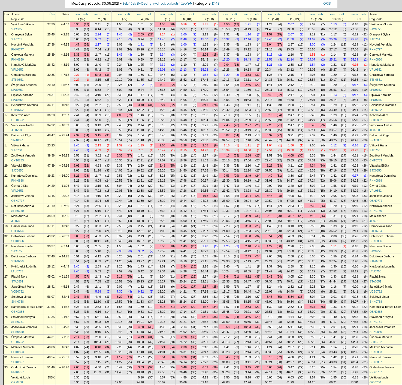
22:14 (290, 59)
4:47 (77, 44)
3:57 (291, 216)
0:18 (355, 24)
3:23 (119, 256)
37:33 (333, 311)
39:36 (51, 155)
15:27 (183, 29)
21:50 (290, 39)
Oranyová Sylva (21, 34)
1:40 (226, 95)
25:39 (51, 54)
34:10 (333, 190)
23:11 (247, 79)
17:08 (204, 29)
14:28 (183, 271)
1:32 (226, 34)
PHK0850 (17, 59)
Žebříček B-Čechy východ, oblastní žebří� (157, 3)
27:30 (51, 24)
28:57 (311, 79)
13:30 (140, 200)
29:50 (204, 140)
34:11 (51, 105)
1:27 (248, 286)
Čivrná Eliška (19, 185)
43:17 (333, 200)
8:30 (77, 377)
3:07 (119, 135)
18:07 (204, 130)
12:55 (97, 352)
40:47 (269, 140)
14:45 (118, 372)
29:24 (269, 261)
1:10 (184, 64)
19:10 (183, 261)
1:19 (184, 105)
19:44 (183, 200)
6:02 (205, 367)
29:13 (269, 231)
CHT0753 (17, 160)
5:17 (162, 306)
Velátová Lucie (20, 377)
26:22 (311, 271)
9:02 (141, 251)
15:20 (118, 352)
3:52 (162, 236)
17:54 (269, 150)
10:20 (140, 220)
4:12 (312, 195)
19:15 (161, 321)
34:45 (247, 241)
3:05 (77, 246)
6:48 (162, 165)
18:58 (225, 29)
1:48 (205, 246)
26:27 (333, 69)
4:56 (162, 155)
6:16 (270, 115)
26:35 (225, 281)
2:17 (98, 44)
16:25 (204, 99)
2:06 (312, 74)
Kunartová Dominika (24, 175)
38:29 (311, 352)
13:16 (161, 49)
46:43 (269, 331)
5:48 (98, 74)
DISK (51, 377)
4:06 (291, 357)
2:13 (248, 135)
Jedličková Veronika (24, 327)
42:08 (225, 382)
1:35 (226, 44)
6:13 (98, 130)
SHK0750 (17, 210)
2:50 (119, 105)
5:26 (270, 165)
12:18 (118, 321)
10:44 (118, 200)
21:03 (204, 160)
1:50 (226, 24)
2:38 (291, 64)
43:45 (51, 195)
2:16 (291, 54)
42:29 (290, 321)
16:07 (140, 241)
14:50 (183, 89)
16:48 (183, 120)
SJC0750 (17, 251)
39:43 (333, 352)
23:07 (333, 150)
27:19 (247, 261)
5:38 (98, 89)
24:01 (161, 352)
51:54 (290, 331)
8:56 (119, 130)
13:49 (118, 342)
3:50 (162, 115)
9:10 (98, 331)
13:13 (183, 69)
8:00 (270, 377)
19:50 (290, 150)
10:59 (118, 180)
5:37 (312, 306)
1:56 (291, 145)
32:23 (290, 231)
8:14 (119, 311)
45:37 (311, 321)
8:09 (119, 59)
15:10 (161, 311)
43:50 (247, 331)
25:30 (269, 190)
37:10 (247, 140)
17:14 (183, 311)
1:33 (334, 276)
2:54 (226, 236)
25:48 (51, 34)
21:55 (311, 150)
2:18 (248, 246)
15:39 (225, 150)
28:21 (333, 291)
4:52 (77, 276)
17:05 (161, 231)
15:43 (204, 59)
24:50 (183, 170)
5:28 (98, 291)
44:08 (290, 140)
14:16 (183, 49)
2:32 (162, 64)
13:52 (118, 281)
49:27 (311, 372)
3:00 (77, 125)
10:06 (118, 190)
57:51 (51, 327)
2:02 (270, 185)
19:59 (161, 241)
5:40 (98, 251)
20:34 (269, 69)
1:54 (312, 64)
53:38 (311, 301)
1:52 (205, 74)
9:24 (141, 39)
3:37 (270, 135)
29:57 (290, 220)
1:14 (248, 34)
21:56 (204, 110)
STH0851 (17, 79)
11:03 (97, 372)
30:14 (225, 170)
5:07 (226, 135)
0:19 (355, 44)
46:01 (290, 372)
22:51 (204, 281)
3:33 (77, 24)
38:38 (333, 220)
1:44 (334, 155)
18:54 (225, 89)
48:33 (333, 362)
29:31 (311, 210)
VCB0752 (17, 291)
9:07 (119, 49)
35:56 (333, 120)
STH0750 (17, 261)
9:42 (141, 271)
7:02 (98, 190)
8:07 (119, 29)
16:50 (247, 150)
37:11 (51, 226)
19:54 (118, 140)
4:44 (291, 316)
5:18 (248, 377)
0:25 (355, 125)
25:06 (311, 69)
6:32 (119, 150)
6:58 (226, 327)
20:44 (247, 291)
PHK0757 (17, 372)
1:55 (334, 377)
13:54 (140, 362)
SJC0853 (17, 29)
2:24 (98, 34)
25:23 (290, 89)
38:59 (51, 216)
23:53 (290, 49)
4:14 (162, 84)
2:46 (141, 195)
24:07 (311, 59)
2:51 (312, 105)
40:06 (51, 347)
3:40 (291, 185)
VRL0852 (17, 69)
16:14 (204, 49)
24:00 (225, 231)
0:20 (355, 266)
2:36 (248, 84)
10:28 (140, 49)
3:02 (77, 64)
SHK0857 (17, 362)
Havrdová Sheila (22, 246)
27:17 (333, 49)
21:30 (247, 89)
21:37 (204, 231)
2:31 (312, 95)
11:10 (140, 130)
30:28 (225, 352)
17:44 (204, 79)
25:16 (225, 160)
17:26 (225, 69)
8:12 (248, 276)
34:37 (290, 180)
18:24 (225, 271)
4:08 (291, 155)
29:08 (311, 251)
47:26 (247, 382)
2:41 (98, 24)
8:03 (98, 261)
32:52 (269, 200)
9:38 (141, 29)
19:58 (269, 59)
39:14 (247, 372)
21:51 (204, 311)
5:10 (270, 357)
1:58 (205, 44)
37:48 (51, 256)
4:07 (77, 347)
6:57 (98, 160)
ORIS (327, 3)
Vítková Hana (20, 145)
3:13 (98, 125)
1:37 (226, 54)
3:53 (98, 226)
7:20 (98, 231)
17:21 (161, 261)
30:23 (290, 311)
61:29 (290, 382)
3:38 (312, 155)
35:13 (311, 231)
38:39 (269, 241)
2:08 (205, 145)
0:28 (355, 195)
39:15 (333, 160)
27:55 (225, 241)
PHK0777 (17, 49)
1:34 (184, 185)
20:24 (183, 281)
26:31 (183, 352)
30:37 (51, 246)
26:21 (247, 311)
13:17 (183, 59)
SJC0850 (17, 170)
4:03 (98, 236)
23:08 (269, 210)
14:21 (183, 291)
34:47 (247, 281)
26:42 (51, 64)
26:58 (183, 140)
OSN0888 (17, 311)
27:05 (311, 291)
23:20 (161, 170)
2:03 (119, 44)
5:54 (98, 110)
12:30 (97, 301)
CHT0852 (17, 120)
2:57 (205, 286)
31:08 (225, 362)
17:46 (247, 39)
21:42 (225, 190)
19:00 (118, 382)
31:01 (269, 180)
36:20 (51, 115)
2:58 (291, 256)
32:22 (290, 261)
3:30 (312, 205)
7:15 (119, 39)
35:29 (225, 372)
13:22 (161, 220)
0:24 (355, 115)
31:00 (333, 210)
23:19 (247, 130)
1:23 (248, 44)
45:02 (51, 276)
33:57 (333, 130)
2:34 (162, 54)
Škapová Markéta (22, 337)
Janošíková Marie (22, 286)
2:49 (205, 175)
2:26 (205, 54)
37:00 (290, 200)
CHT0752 (17, 342)
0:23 (355, 165)
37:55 (51, 306)
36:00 (311, 311)
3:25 (162, 175)
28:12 (51, 266)
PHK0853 (17, 352)
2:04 (270, 44)
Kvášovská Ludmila (24, 266)
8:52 (119, 220)
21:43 (269, 29)
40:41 (290, 281)
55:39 (333, 301)
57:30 (333, 331)
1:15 (270, 54)
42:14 (269, 372)
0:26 (355, 236)
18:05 (225, 99)
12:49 (161, 99)
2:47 (98, 54)
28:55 (269, 120)
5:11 (291, 327)
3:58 (248, 74)
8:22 (119, 99)
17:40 (140, 352)
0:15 (355, 64)
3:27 (77, 226)
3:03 (312, 256)
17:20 (225, 59)
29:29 (290, 110)
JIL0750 (16, 130)
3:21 (291, 135)
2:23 (226, 226)
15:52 (183, 79)
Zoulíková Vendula (23, 155)
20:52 (225, 130)
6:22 (98, 59)
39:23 (51, 175)
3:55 (77, 155)
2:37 (291, 44)
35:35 (247, 321)
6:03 (291, 377)
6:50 (248, 236)
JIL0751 (16, 220)
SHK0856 (17, 241)
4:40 (162, 195)
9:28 (98, 321)
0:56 (184, 24)
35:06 (183, 382)
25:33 (161, 140)
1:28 (248, 95)
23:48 (225, 311)
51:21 (333, 372)
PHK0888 (17, 180)
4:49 (98, 296)
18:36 (183, 160)
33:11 (247, 362)
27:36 (51, 44)
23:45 (247, 220)
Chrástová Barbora (23, 74)
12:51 (140, 180)
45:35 (311, 170)
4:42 (270, 175)
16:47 (97, 140)
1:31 (141, 24)
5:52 (98, 99)
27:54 (247, 160)
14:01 (140, 321)
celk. (86, 14)
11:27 (118, 362)
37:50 (269, 170)
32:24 (247, 170)
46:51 (311, 362)
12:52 (161, 251)
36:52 (333, 231)
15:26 (161, 120)
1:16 (184, 95)
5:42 (98, 69)
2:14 (141, 125)
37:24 (311, 180)
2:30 (119, 95)
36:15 (290, 352)
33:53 (290, 160)
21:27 (247, 210)
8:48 (98, 347)
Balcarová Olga (21, 135)
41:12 (311, 200)
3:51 (77, 256)
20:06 (225, 220)
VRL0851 (17, 190)
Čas (52, 14)
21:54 (161, 342)
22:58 (161, 372)
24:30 (290, 99)
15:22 (204, 69)
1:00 (184, 34)
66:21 (333, 382)
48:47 (51, 135)
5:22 (119, 296)
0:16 (355, 145)
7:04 (98, 49)
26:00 (225, 200)
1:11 (248, 145)
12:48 (183, 39)
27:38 (204, 170)
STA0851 (17, 281)
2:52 (205, 135)
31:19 (51, 205)
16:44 (204, 271)
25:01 (204, 241)
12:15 (183, 150)
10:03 (247, 327)
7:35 (98, 281)
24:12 (290, 271)
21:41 (183, 241)
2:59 (98, 266)
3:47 (77, 185)
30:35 (51, 74)
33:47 (225, 331)
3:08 (77, 34)
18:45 (183, 110)
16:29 (204, 251)
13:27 (140, 261)
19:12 (247, 49)
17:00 (204, 89)
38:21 (269, 362)
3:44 (226, 276)
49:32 (51, 236)
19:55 (204, 190)
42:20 (311, 342)
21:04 (225, 120)
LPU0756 (17, 99)
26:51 (290, 79)
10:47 (161, 150)
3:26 (184, 357)
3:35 (77, 54)
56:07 (51, 296)
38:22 (290, 342)
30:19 (333, 251)
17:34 (204, 210)
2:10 (205, 84)
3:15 (98, 185)
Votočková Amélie (22, 125)
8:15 (98, 79)
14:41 (183, 251)
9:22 (141, 291)
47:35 (51, 316)
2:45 (312, 115)
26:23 (161, 301)
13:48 (118, 241)
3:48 (270, 195)
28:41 (51, 286)
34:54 (269, 342)
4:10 (98, 195)
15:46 (183, 130)
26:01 (290, 210)
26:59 (269, 110)
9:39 (141, 59)
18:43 (247, 59)
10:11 (97, 241)
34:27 (311, 120)
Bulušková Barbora (23, 256)
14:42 (161, 79)
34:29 (51, 185)
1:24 (270, 24)
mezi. (77, 14)
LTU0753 (17, 271)
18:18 (140, 372)
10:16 (118, 231)
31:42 (290, 120)
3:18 (141, 105)
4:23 (98, 165)
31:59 (225, 321)
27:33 (311, 89)
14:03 (118, 170)
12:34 (161, 271)
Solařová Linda (21, 296)
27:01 (311, 99)
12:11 (140, 160)
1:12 (184, 84)
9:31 (141, 69)
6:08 (77, 236)
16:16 (161, 180)
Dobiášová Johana (23, 236)
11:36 (140, 120)
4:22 (270, 246)
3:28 (291, 337)
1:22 (141, 84)
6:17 (119, 276)
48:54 (51, 357)
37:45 (269, 321)
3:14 (162, 185)
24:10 (140, 382)
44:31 (51, 337)
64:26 (311, 382)
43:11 (311, 281)
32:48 (204, 372)
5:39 (98, 271)
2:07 (291, 24)
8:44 (119, 110)
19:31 (225, 210)
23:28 (247, 190)
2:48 (162, 44)
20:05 (247, 271)
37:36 (269, 281)
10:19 (118, 79)
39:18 (204, 382)
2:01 (141, 256)
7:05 (77, 165)
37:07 (311, 220)
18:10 (161, 200)
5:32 (98, 39)
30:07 (161, 382)
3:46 (162, 337)
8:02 (119, 89)
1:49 (184, 246)
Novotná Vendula (22, 44)
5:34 (291, 296)
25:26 (333, 39)
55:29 (311, 331)
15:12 (183, 210)
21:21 (183, 321)
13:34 (161, 210)
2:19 (312, 34)
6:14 (98, 29)
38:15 (247, 301)
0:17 (355, 84)
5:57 (162, 377)
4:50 (162, 296)
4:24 (312, 357)
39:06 (333, 180)
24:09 (311, 39)
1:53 (119, 24)
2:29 (98, 84)
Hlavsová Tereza (22, 357)
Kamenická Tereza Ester (27, 306)
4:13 (226, 155)
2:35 (119, 165)
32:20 (311, 110)
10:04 (97, 342)
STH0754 (17, 231)
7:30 (119, 251)
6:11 (98, 220)
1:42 (334, 175)
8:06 (119, 69)
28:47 (204, 352)
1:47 (119, 54)
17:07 (161, 160)
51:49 (51, 367)
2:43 (119, 125)
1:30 (141, 54)
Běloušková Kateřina (24, 105)
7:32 (77, 135)
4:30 (141, 327)
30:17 (333, 79)
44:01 (333, 342)
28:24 (183, 301)
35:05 (225, 301)
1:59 (334, 256)
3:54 (270, 236)
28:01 (204, 342)
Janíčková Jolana (22, 195)
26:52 (204, 321)
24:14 (183, 362)
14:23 (161, 130)
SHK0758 (17, 301)
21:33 (140, 301)
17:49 (225, 49)
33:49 (333, 110)
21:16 (269, 49)
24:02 (204, 200)
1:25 (141, 64)
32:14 (247, 352)
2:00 (312, 44)
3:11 (205, 105)
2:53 (226, 175)
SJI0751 (16, 39)
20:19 (247, 29)
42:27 (290, 362)
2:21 (205, 125)
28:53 (333, 89)
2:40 (98, 64)
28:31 (51, 95)
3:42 (119, 367)
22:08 (269, 291)
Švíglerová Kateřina (24, 84)
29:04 (247, 200)
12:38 (140, 190)
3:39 (248, 216)
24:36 (269, 79)
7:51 (141, 150)
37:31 (311, 160)
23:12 (290, 69)
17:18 (204, 291)
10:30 (118, 160)
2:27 (77, 74)
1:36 (141, 74)
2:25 (312, 286)
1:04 (184, 54)
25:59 (311, 29)
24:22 (183, 342)
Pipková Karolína (22, 95)
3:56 (205, 296)
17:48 (183, 180)
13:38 (161, 89)
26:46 (183, 372)
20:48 (161, 362)
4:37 (205, 306)
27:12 (333, 29)
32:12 (311, 190)
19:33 (247, 99)
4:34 (312, 165)
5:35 (77, 327)
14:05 (183, 99)
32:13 (247, 342)
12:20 (161, 291)
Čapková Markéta (22, 54)
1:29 (226, 74)
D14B (216, 3)
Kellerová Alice (21, 115)
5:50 (98, 120)
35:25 (311, 261)
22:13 (269, 99)
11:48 (161, 39)
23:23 (51, 145)
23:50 (290, 29)
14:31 (161, 29)
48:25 (333, 140)
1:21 (248, 24)
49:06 (333, 241)
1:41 (205, 24)
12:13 (161, 59)
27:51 (269, 311)
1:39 (119, 145)
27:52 (333, 271)
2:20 (205, 95)
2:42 (77, 95)
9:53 (141, 311)
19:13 (247, 69)
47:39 (51, 165)
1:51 (270, 155)
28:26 (290, 130)
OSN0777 (17, 200)
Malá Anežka (19, 216)
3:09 (77, 84)
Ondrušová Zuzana (23, 367)
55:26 (269, 382)
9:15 (98, 135)
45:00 (269, 301)
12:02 (140, 110)
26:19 (247, 180)
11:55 (140, 79)
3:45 (312, 125)
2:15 (291, 74)
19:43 (269, 39)
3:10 (98, 95)
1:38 (184, 205)
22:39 (247, 120)
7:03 (77, 367)
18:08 (140, 342)
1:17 (334, 34)
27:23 (204, 362)
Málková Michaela (23, 347)
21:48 (140, 140)
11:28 (97, 170)
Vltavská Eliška (21, 165)
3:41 (141, 296)
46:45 (311, 140)
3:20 (205, 236)
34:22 (51, 125)
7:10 (312, 216)
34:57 (225, 140)
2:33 (248, 306)
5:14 (162, 316)
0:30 (355, 337)
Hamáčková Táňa (22, 226)
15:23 (140, 281)
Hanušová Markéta (23, 64)
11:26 (118, 261)
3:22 (77, 105)
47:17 (333, 321)
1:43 (119, 34)
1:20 (334, 74)
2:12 (205, 34)
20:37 (204, 180)
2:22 (205, 205)
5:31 (98, 316)
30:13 (225, 342)
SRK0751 (17, 321)
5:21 (77, 175)
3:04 (119, 185)
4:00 (119, 115)
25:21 (333, 59)
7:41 (77, 296)
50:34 (290, 301)
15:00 (204, 39)
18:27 (161, 281)
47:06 (311, 241)
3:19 (77, 216)
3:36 (291, 175)
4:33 (291, 236)
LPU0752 (17, 89)
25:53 (311, 49)
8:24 (98, 200)
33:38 (269, 352)
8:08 (98, 180)
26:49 (204, 331)
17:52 (118, 301)
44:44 (333, 281)
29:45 (269, 160)
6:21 (162, 347)
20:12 (247, 251)
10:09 (140, 99)
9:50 (119, 120)
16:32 (225, 39)
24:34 (269, 251)
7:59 (119, 271)
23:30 (225, 180)
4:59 (184, 377)
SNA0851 (17, 140)
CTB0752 (17, 110)
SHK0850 (17, 331)
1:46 (226, 105)
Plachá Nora (19, 276)
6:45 (270, 296)
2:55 (98, 205)
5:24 (162, 105)
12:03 (161, 69)
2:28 (184, 337)
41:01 (290, 170)
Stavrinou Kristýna (23, 316)
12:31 (140, 231)
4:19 (141, 337)
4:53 (162, 24)
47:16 (333, 170)
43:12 (290, 241)
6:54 (162, 357)
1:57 (270, 34)
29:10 (51, 84)
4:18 (205, 195)
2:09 (312, 24)
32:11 (311, 130)
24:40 (290, 291)
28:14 (333, 99)
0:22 (355, 34)
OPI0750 (17, 382)
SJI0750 (16, 150)
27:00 (290, 251)
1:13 (334, 24)
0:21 (355, 155)
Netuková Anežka (22, 205)
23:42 (225, 110)
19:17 (225, 291)
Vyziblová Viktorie (22, 24)
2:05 (312, 145)
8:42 (119, 210)
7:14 (77, 337)
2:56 (162, 145)
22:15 (204, 261)
